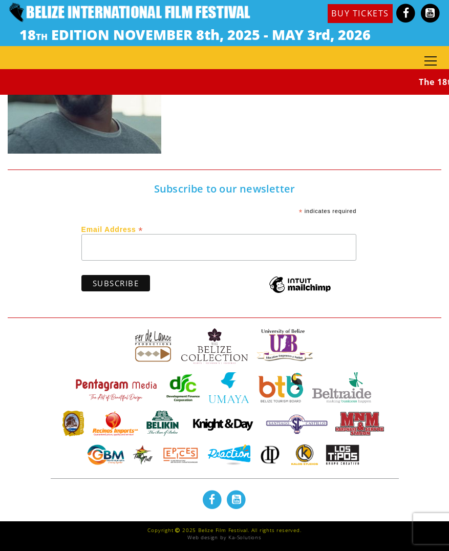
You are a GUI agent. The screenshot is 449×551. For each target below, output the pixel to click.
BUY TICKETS (360, 13)
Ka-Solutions (245, 537)
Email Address (112, 228)
